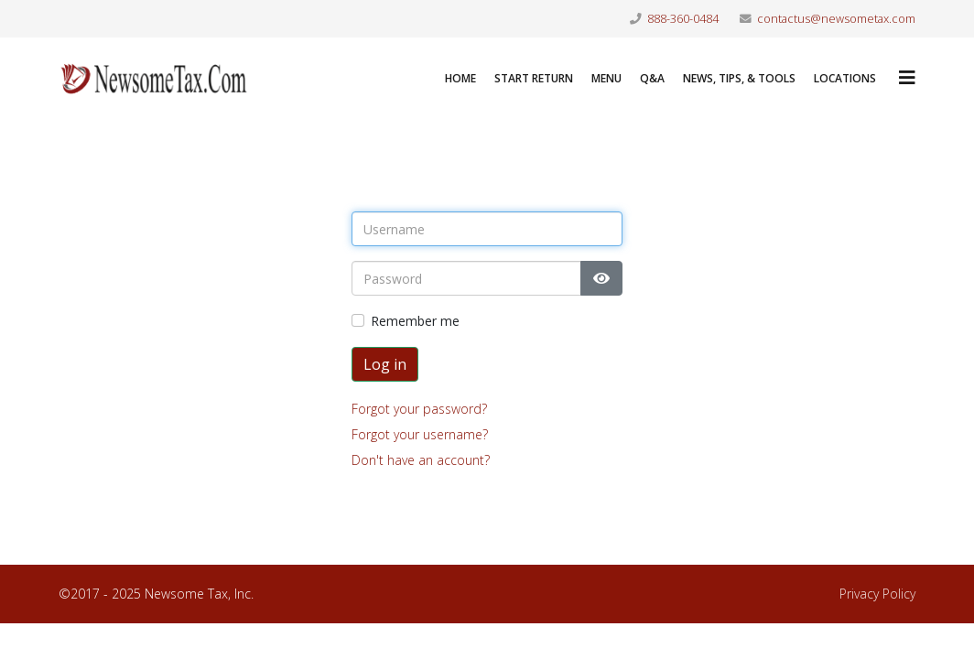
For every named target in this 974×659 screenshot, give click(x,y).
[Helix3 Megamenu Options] (907, 77)
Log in (384, 364)
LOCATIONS (845, 78)
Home (460, 78)
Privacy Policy (877, 593)
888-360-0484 (683, 19)
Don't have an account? (421, 460)
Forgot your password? (419, 408)
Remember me (415, 321)
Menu (606, 78)
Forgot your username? (420, 434)
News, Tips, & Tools (739, 78)
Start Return (533, 78)
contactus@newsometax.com (836, 19)
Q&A (652, 78)
